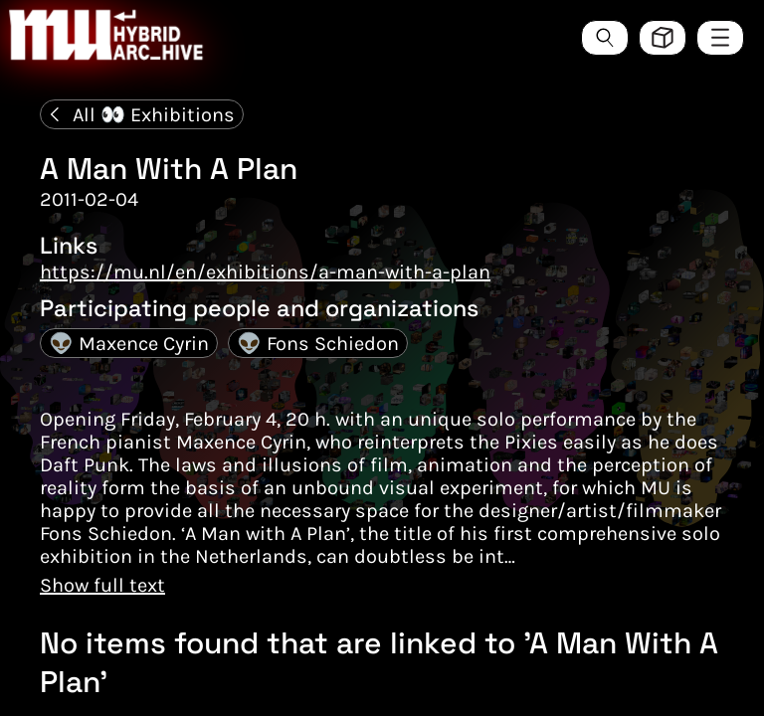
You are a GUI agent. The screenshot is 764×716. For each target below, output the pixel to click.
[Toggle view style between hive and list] (662, 38)
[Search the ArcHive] (605, 38)
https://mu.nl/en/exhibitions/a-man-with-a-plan (265, 272)
